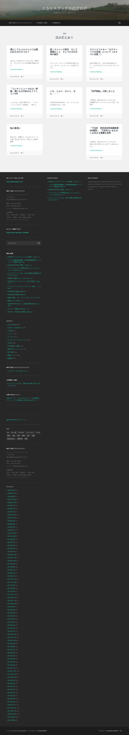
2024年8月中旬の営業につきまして (20, 265)
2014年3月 (11, 699)
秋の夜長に (15, 128)
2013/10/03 (95, 116)
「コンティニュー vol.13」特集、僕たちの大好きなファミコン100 (24, 91)
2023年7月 (11, 505)
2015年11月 (12, 637)
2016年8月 (11, 610)
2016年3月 (11, 625)
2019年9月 (11, 539)
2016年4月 (11, 622)
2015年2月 (11, 665)
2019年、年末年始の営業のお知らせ (20, 312)
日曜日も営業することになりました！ (21, 278)
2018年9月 (11, 564)
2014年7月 (11, 686)
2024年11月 (12, 493)
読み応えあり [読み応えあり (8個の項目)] (11, 438)
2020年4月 (11, 527)
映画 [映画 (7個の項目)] (23, 435)
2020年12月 (12, 518)
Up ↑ (121, 731)
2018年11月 (12, 558)
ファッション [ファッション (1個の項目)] (30, 432)
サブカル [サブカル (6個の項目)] (21, 432)
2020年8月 (11, 521)
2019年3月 (11, 548)
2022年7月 (11, 512)
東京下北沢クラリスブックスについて (20, 23)
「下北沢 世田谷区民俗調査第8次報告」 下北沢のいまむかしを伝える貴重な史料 (104, 130)
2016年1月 (11, 631)
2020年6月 (11, 524)
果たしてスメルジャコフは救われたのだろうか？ (24, 50)
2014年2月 (11, 702)
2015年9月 (11, 643)
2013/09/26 (95, 157)
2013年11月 (12, 711)
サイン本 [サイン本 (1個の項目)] (13, 432)
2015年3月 (11, 662)
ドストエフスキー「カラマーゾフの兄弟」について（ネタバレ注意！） (103, 52)
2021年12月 (12, 515)
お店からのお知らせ (14, 328)
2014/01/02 (15, 76)
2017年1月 (11, 594)
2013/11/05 (95, 79)
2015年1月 (11, 668)
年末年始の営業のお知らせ (17, 291)
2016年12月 (12, 597)
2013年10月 (12, 714)
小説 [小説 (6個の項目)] (13, 435)
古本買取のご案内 (42, 23)
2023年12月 (12, 499)
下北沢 (10, 343)
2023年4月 (11, 509)
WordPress (42, 731)
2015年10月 (12, 640)
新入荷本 (11, 352)
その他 (10, 331)
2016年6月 (11, 616)
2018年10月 (12, 561)
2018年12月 (12, 555)
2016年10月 (12, 604)
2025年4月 (11, 490)
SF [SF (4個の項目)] (8, 432)
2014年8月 (11, 683)
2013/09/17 (15, 153)
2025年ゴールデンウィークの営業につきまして (24, 257)
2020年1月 (11, 530)
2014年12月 (12, 671)
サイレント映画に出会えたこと (18, 309)
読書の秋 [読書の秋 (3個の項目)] (19, 438)
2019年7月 (11, 542)
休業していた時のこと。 (16, 301)
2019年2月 (11, 552)
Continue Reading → (17, 69)
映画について (12, 355)
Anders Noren (112, 731)
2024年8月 (11, 496)
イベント (11, 334)
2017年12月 (12, 579)
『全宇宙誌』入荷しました (102, 91)
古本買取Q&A (56, 23)
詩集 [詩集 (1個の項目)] (33, 435)
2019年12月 (12, 533)
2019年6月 (11, 545)
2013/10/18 (55, 116)
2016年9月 (11, 607)
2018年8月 (11, 567)
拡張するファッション (15, 349)
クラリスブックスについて (17, 340)
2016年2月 (11, 628)
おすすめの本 (12, 324)
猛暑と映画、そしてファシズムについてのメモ (24, 298)
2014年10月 (12, 677)
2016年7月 (11, 613)
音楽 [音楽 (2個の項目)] (26, 438)
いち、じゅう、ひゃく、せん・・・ (63, 92)
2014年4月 (11, 696)
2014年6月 (11, 689)
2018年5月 (11, 573)
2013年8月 (11, 720)
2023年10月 (12, 502)
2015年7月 (11, 650)
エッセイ (11, 337)
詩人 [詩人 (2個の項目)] (28, 435)
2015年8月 (11, 646)
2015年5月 (11, 656)
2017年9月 (11, 585)
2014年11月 (12, 674)
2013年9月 (11, 717)
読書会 (10, 358)
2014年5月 (11, 693)
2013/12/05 (55, 79)
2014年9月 (11, 680)
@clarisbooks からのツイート (16, 420)
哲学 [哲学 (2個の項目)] (8, 435)
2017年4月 (11, 591)
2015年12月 (12, 634)
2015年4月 (11, 659)
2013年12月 (12, 708)
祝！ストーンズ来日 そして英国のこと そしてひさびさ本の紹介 (64, 52)
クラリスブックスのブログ (64, 8)
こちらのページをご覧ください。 (17, 371)
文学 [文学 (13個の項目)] (18, 435)
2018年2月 (11, 576)
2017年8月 (11, 588)
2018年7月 (11, 570)
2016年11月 (12, 601)
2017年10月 (12, 582)
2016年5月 (11, 619)
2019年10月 (12, 536)
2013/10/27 (15, 116)
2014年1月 (11, 705)
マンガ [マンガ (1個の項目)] (38, 432)
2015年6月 (11, 653)
